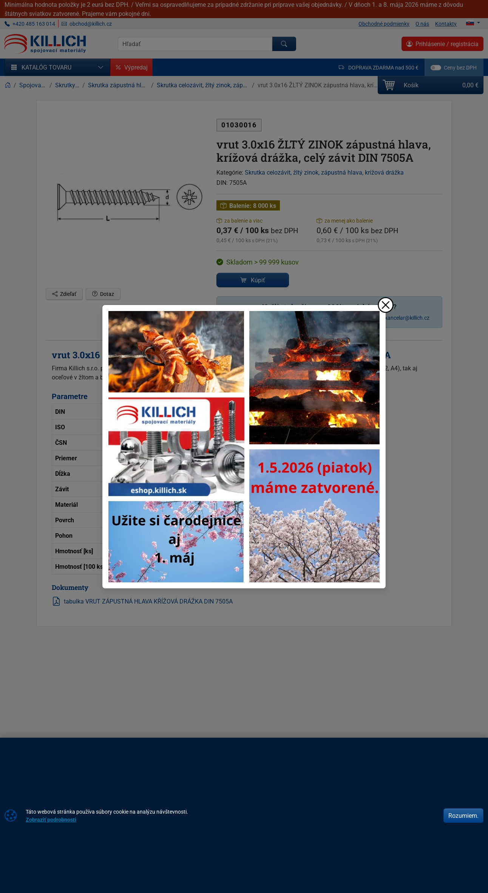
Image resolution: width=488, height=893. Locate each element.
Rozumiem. (463, 815)
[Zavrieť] (386, 305)
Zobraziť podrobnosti (51, 819)
